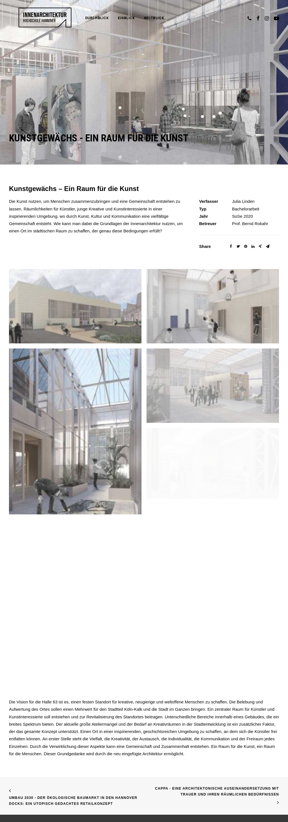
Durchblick (82, 18)
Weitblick (140, 18)
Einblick (112, 18)
